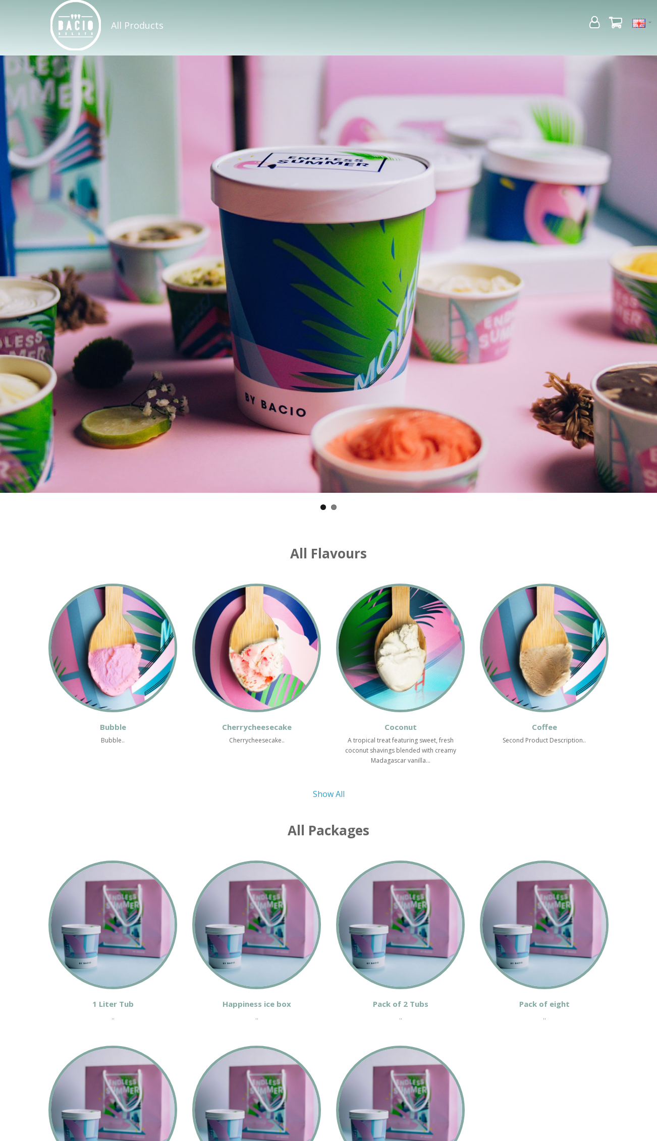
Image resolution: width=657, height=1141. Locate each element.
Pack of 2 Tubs (400, 1004)
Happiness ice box (257, 1004)
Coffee (544, 727)
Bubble (113, 727)
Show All (329, 794)
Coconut (401, 727)
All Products (137, 25)
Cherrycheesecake (257, 727)
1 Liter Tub (113, 1004)
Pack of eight (544, 1004)
